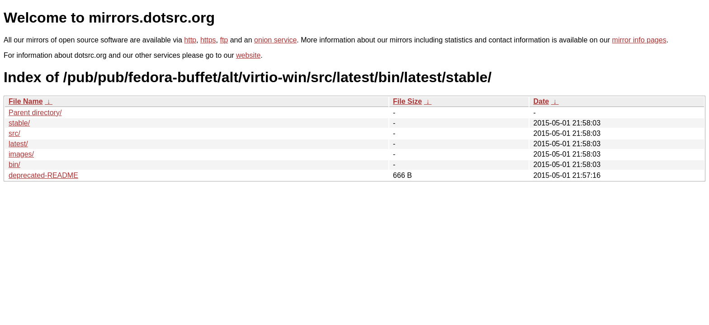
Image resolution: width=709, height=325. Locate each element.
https (208, 40)
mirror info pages (639, 40)
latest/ (18, 144)
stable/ (19, 123)
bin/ (14, 164)
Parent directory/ (35, 112)
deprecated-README (43, 175)
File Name (26, 101)
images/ (21, 154)
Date (541, 101)
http (190, 40)
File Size (407, 101)
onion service (275, 40)
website (248, 55)
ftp (224, 40)
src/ (14, 133)
